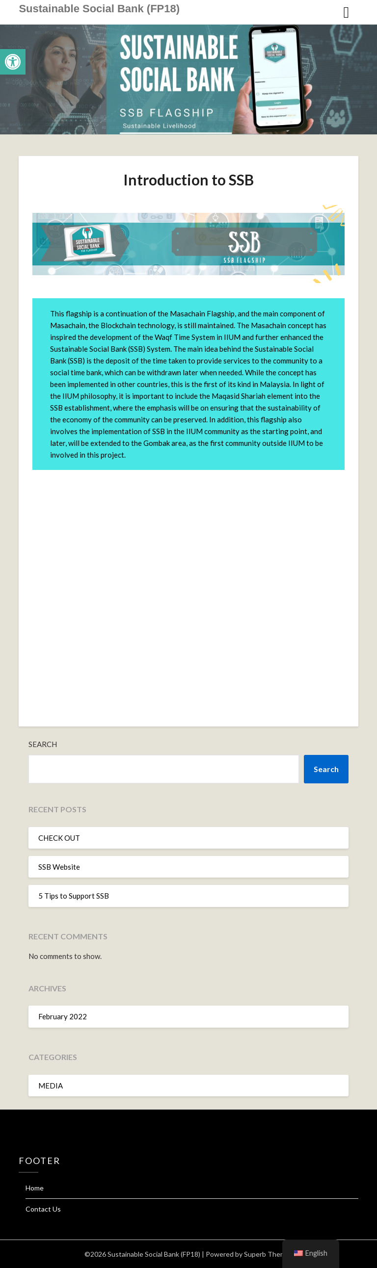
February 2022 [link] (62, 1016)
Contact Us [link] (43, 1209)
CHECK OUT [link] (59, 837)
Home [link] (35, 1188)
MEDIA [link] (50, 1085)
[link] (13, 62)
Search (42, 744)
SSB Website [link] (59, 866)
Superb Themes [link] (268, 1254)
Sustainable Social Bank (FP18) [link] (99, 8)
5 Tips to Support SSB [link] (73, 895)
